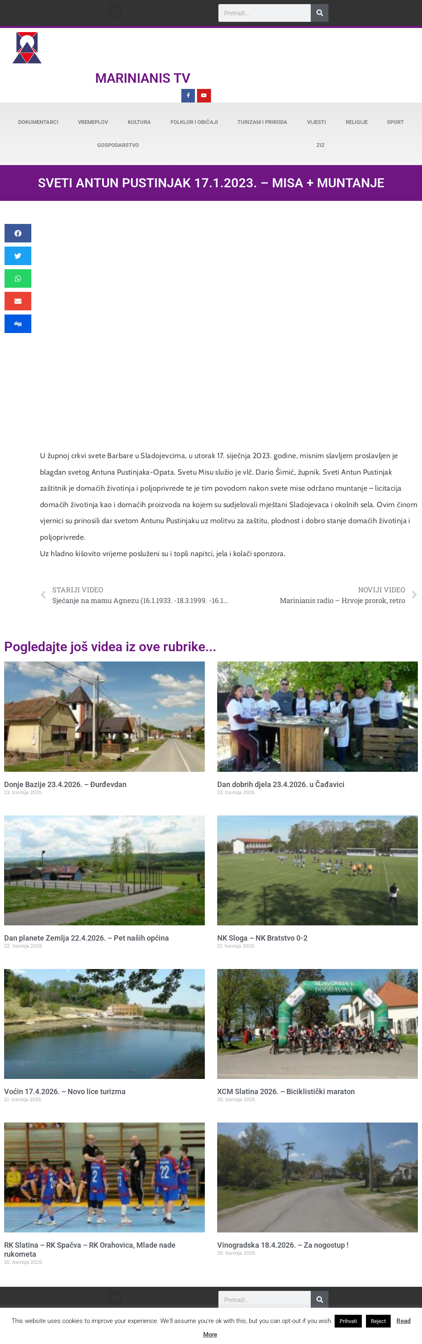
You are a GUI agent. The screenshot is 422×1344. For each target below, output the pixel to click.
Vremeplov (93, 122)
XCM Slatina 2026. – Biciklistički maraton (286, 1091)
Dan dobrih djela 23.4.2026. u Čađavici (281, 784)
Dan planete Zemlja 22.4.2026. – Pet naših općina (86, 938)
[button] (115, 11)
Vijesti (316, 122)
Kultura (139, 122)
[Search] (319, 13)
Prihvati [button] (348, 1321)
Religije (357, 122)
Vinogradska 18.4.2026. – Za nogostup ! (283, 1245)
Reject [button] (378, 1321)
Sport (395, 122)
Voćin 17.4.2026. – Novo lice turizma (65, 1091)
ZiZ (320, 145)
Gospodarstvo (118, 145)
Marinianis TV (142, 78)
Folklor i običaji (194, 122)
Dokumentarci (38, 122)
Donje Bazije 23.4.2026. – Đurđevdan (65, 784)
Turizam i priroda (262, 122)
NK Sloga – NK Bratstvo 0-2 (262, 938)
